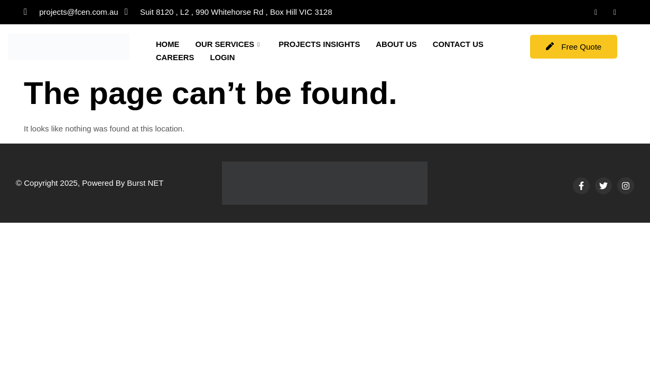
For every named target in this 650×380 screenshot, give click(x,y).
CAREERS (242, 56)
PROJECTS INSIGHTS (321, 44)
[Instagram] (615, 12)
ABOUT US (398, 44)
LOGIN (290, 56)
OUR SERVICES (228, 44)
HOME (168, 44)
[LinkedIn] (596, 12)
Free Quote (573, 46)
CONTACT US (181, 56)
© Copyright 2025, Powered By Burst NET (90, 182)
